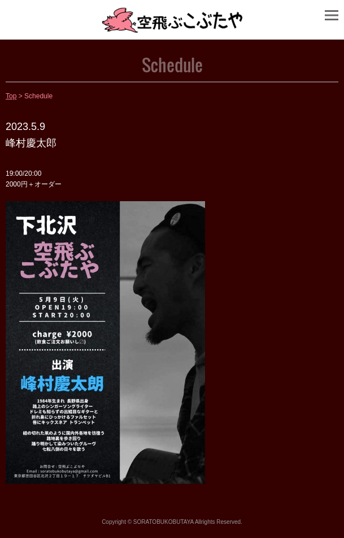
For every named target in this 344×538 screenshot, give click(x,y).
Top (11, 96)
